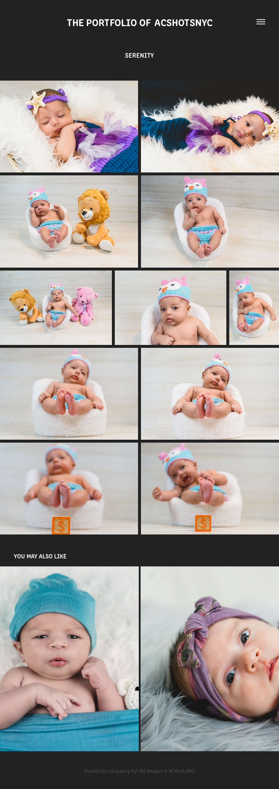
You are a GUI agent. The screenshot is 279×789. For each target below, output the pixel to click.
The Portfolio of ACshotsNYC (140, 22)
